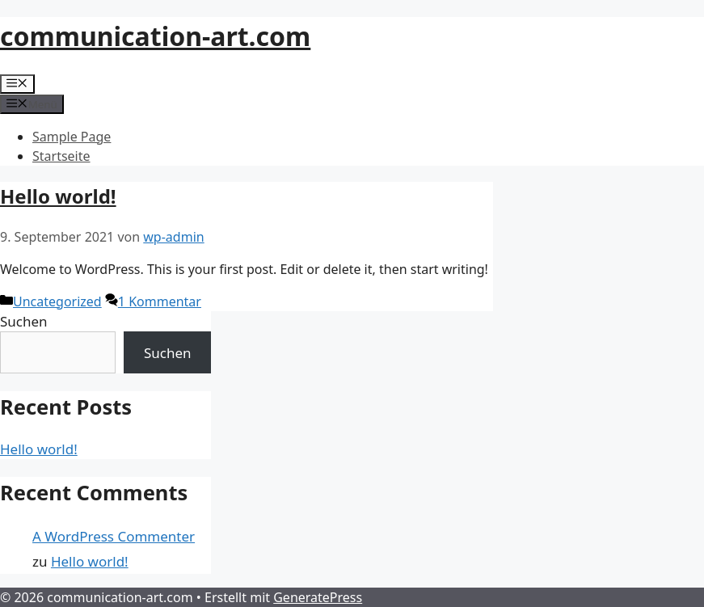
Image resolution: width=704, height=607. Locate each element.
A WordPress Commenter (113, 536)
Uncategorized (57, 301)
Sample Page (71, 136)
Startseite (61, 156)
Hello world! (58, 196)
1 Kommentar (159, 301)
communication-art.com (155, 36)
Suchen (24, 321)
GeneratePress (317, 597)
